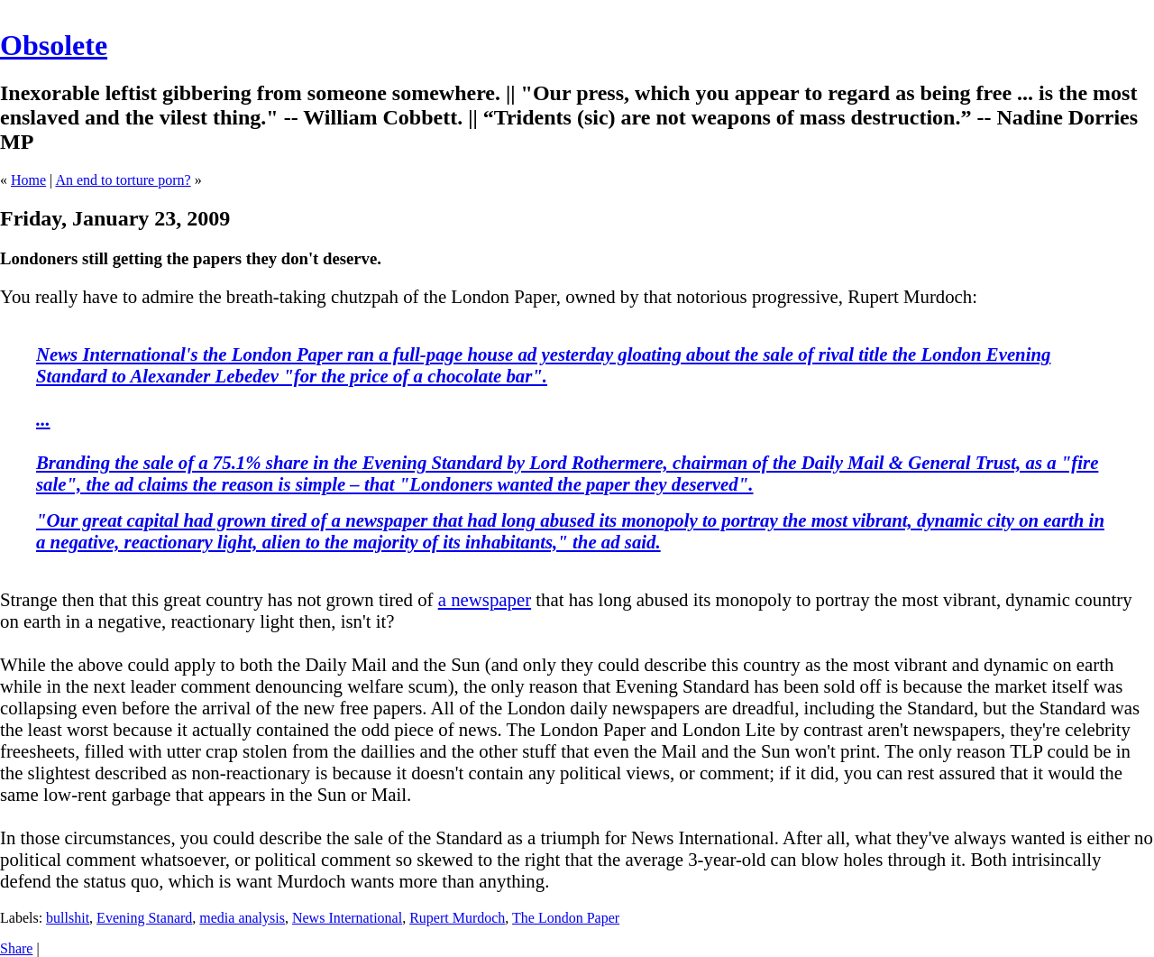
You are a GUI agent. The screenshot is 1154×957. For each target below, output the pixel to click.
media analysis (242, 917)
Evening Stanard (144, 917)
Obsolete (53, 45)
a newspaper (484, 599)
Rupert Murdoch (457, 917)
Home (28, 180)
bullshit (67, 917)
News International (347, 917)
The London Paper (565, 917)
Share (16, 948)
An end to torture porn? (122, 180)
